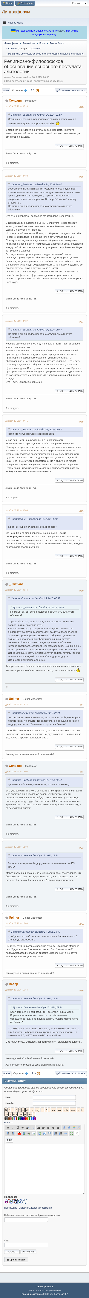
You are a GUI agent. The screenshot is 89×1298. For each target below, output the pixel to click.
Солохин (35, 48)
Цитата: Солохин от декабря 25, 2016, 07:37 (35, 598)
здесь (61, 30)
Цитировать (74, 146)
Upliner (14, 698)
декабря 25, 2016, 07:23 (16, 106)
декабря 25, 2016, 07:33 (16, 176)
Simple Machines (53, 1290)
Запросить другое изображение (35, 1208)
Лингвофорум (16, 11)
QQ (59, 146)
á (5, 1122)
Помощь (39, 1286)
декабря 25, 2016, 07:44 (16, 510)
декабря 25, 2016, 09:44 (16, 590)
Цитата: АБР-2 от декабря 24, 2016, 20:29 (34, 519)
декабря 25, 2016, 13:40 (16, 923)
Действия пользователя (70, 90)
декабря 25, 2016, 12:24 (16, 704)
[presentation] (32, 1230)
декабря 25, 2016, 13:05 (16, 771)
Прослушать (10, 1208)
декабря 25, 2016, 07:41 (16, 421)
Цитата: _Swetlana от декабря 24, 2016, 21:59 (36, 115)
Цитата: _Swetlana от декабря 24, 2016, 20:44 (36, 184)
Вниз (6, 90)
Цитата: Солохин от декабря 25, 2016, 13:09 (35, 932)
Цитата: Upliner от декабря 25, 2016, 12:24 (34, 855)
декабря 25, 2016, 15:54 (16, 990)
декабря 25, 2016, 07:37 (16, 321)
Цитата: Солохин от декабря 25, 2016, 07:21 (35, 713)
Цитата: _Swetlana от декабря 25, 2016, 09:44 (36, 780)
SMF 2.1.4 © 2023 (36, 1290)
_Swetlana (16, 584)
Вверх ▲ (49, 1286)
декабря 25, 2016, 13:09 (16, 847)
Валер (13, 984)
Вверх (6, 1073)
